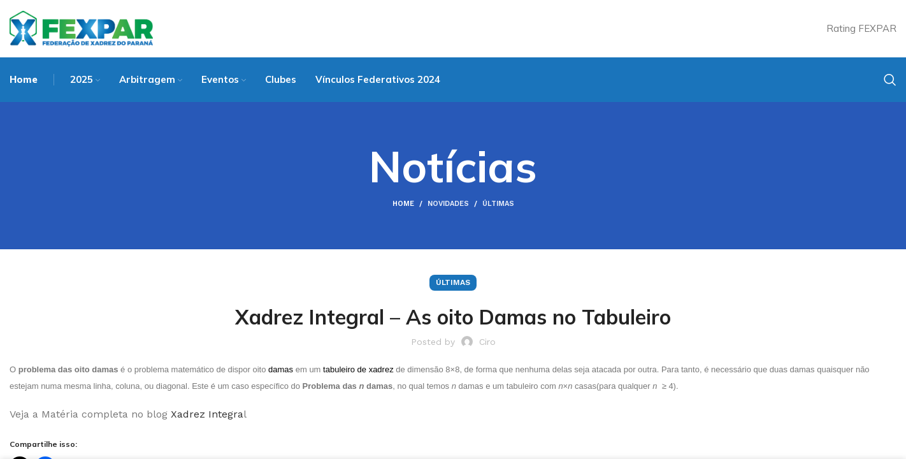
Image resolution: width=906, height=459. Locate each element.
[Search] (890, 79)
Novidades (448, 204)
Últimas (498, 204)
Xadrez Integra (207, 414)
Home (403, 204)
